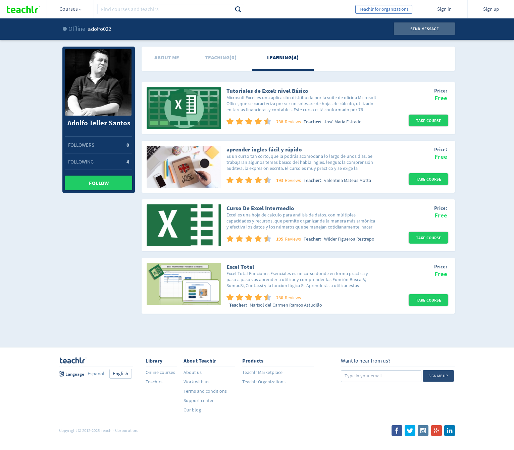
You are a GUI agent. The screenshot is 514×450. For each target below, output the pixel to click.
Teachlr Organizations (264, 382)
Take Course (428, 120)
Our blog (192, 410)
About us (193, 372)
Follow (99, 183)
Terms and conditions (205, 391)
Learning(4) (283, 57)
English (120, 373)
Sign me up (438, 375)
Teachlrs (154, 382)
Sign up (491, 9)
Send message (424, 28)
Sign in (444, 9)
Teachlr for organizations (384, 9)
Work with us (196, 382)
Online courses (160, 372)
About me (166, 57)
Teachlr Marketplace (262, 372)
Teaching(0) (221, 57)
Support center (199, 400)
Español (96, 373)
